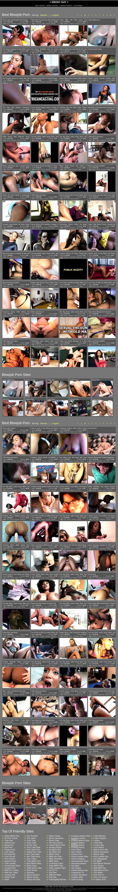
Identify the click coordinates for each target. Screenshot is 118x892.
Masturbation (39, 753)
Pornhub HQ (9, 854)
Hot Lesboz (76, 868)
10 (110, 15)
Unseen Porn (10, 868)
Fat (21, 228)
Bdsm (42, 344)
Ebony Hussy (54, 836)
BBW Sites (53, 861)
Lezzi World (98, 847)
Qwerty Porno (10, 861)
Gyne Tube (31, 843)
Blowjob (14, 23)
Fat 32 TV (53, 870)
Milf (8, 52)
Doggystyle (91, 229)
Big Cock (79, 257)
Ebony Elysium (33, 875)
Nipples (9, 344)
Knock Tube (32, 845)
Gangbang (76, 140)
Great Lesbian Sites (79, 856)
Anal (40, 431)
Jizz (77, 228)
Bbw (8, 753)
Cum (105, 198)
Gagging (15, 52)
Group (71, 344)
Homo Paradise (78, 859)
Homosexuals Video (79, 861)
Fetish (37, 636)
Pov (11, 52)
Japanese (101, 607)
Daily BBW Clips (56, 865)
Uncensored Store (12, 865)
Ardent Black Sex (11, 836)
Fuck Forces (9, 856)
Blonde (9, 490)
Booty (24, 490)
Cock (20, 52)
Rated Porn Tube (34, 852)
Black (43, 23)
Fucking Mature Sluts (80, 840)
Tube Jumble (10, 863)
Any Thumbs (32, 836)
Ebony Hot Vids (33, 879)
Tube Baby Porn (34, 861)
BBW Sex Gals (55, 856)
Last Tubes (9, 852)
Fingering (76, 315)
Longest (55, 15)
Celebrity (83, 52)
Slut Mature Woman (102, 863)
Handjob (19, 23)
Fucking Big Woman (57, 879)
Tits (70, 111)
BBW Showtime (55, 859)
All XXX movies (11, 838)
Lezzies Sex (98, 845)
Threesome (67, 548)
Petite (46, 723)
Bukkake (77, 694)
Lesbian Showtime (79, 875)
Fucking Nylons (77, 847)
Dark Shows (32, 870)
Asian (111, 607)
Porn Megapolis (100, 859)
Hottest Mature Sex (79, 870)
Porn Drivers (9, 859)
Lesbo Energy (77, 879)
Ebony (8, 23)
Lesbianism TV (77, 872)
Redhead (9, 665)
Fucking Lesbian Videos (78, 839)
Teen (53, 52)
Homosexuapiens (78, 863)
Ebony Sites (54, 840)
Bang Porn (9, 845)
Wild (79, 344)
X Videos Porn (99, 879)
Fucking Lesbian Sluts (80, 836)
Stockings (49, 82)
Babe (65, 82)
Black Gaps (32, 865)
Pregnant (66, 431)
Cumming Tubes (56, 863)
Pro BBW (97, 861)
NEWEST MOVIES (52, 5)
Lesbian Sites (77, 877)
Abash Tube (9, 877)
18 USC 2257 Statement (60, 886)
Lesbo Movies (99, 836)
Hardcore (25, 23)
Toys (101, 286)
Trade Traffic (49, 886)
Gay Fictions (76, 852)
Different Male (55, 875)
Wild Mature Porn (100, 870)
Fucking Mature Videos (78, 843)
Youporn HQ (9, 875)
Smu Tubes (32, 859)
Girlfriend (5, 83)
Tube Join (8, 840)
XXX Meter (98, 872)
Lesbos (96, 840)
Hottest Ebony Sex (57, 845)
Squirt (82, 461)
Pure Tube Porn (33, 849)
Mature (78, 23)
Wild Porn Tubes (11, 870)
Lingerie (33, 550)
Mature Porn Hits (100, 849)
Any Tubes (31, 838)
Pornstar (83, 23)
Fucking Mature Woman (78, 845)
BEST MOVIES (40, 5)
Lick (109, 198)
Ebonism (30, 872)
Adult (6, 879)
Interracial (38, 23)
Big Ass (77, 198)
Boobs (107, 607)
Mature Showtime (101, 852)
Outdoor (18, 636)
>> (114, 15)
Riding (74, 111)
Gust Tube (31, 840)
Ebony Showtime (56, 838)
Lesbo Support (99, 838)
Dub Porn (8, 847)
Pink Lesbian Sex (100, 856)
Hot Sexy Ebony (56, 843)
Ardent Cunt (9, 843)
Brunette (9, 315)
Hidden (15, 82)
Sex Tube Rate (33, 854)
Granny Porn (76, 854)
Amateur (79, 111)
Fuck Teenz (76, 849)
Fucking (94, 82)
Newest (43, 15)
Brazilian (66, 52)
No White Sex (55, 852)
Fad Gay (52, 877)
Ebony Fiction (32, 877)
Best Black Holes (34, 863)
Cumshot (47, 315)
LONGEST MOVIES (66, 5)
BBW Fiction (54, 854)
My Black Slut (55, 849)
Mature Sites (98, 854)
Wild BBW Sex (99, 868)
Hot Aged (75, 865)
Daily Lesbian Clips (57, 868)
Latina (110, 82)
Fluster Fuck (9, 849)
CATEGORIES (78, 5)
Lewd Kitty (97, 843)
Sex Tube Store (33, 856)
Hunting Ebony (55, 847)
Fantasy (25, 723)
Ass (93, 111)
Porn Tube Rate (33, 847)
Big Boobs (73, 52)
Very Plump (98, 865)
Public (8, 636)
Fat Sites (53, 872)
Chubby (23, 257)
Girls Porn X (98, 875)
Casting (82, 82)
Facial (37, 198)
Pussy (72, 198)
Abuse (71, 886)
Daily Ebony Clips (34, 868)
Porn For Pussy (100, 877)
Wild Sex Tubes (11, 872)
